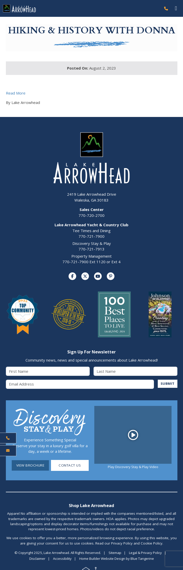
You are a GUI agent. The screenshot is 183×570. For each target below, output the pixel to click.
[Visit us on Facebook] (72, 276)
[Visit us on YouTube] (98, 276)
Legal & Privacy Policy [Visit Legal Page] (145, 552)
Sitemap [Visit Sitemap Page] (115, 552)
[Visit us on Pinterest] (110, 276)
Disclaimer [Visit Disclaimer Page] (37, 558)
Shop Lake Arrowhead (91, 506)
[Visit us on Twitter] (85, 276)
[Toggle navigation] (176, 8)
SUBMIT (168, 383)
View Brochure (30, 465)
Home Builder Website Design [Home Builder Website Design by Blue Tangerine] (102, 558)
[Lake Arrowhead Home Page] (80, 8)
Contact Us (70, 465)
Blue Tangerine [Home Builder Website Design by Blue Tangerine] (142, 558)
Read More (15, 93)
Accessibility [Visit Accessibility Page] (62, 558)
